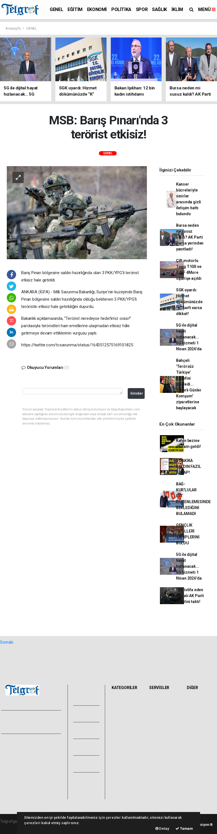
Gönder (136, 393)
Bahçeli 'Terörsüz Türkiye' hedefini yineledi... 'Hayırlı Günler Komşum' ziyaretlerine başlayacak (188, 384)
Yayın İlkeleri (13, 753)
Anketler (195, 706)
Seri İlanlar (160, 748)
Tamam (184, 828)
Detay (162, 828)
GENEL (56, 9)
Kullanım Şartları (17, 778)
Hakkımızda (13, 747)
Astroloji (195, 725)
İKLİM (177, 9)
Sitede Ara (197, 700)
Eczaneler (159, 723)
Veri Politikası (14, 760)
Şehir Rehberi (162, 754)
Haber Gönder (15, 790)
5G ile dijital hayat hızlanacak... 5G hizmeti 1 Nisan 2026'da (189, 337)
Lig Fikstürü (160, 729)
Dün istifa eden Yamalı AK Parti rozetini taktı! (190, 595)
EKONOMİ (97, 9)
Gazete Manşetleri (160, 762)
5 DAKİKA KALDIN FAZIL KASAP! (188, 466)
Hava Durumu (163, 700)
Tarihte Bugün (163, 736)
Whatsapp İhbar (16, 784)
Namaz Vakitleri (158, 714)
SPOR (141, 9)
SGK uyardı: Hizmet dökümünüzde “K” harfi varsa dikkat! (189, 302)
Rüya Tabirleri (200, 719)
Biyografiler (198, 712)
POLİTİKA (121, 9)
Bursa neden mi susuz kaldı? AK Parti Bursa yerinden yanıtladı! (189, 237)
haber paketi (11, 827)
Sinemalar (160, 742)
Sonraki (6, 642)
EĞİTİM (75, 9)
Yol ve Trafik (161, 706)
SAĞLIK (159, 9)
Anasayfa (13, 28)
